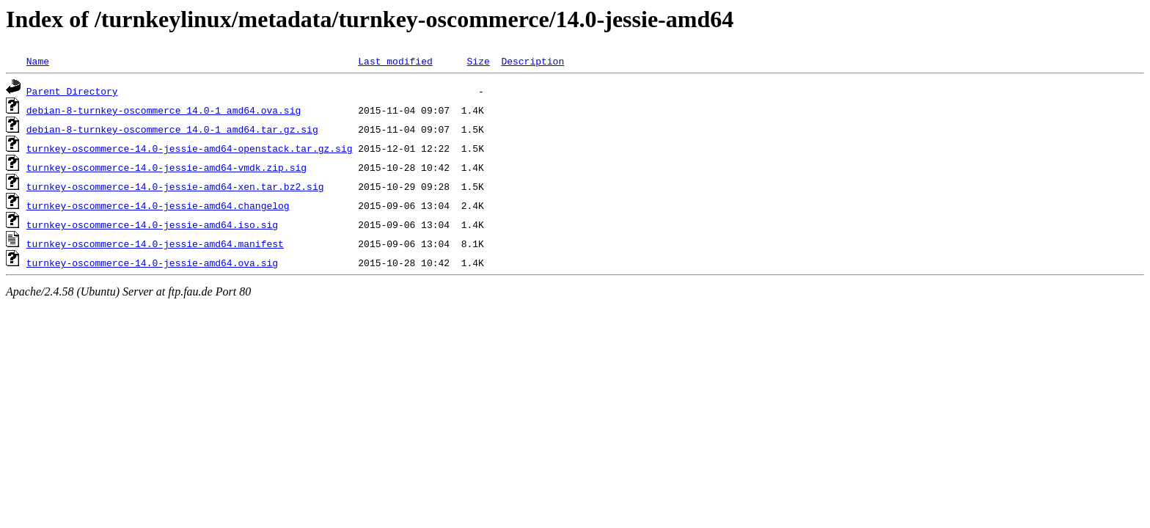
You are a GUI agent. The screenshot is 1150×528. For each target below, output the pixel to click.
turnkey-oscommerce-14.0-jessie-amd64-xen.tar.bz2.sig (175, 186)
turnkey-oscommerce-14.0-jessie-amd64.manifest (155, 243)
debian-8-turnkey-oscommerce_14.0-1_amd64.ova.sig (163, 110)
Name (37, 60)
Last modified (395, 60)
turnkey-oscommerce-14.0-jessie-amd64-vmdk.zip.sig (166, 167)
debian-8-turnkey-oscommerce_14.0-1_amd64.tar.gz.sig (172, 129)
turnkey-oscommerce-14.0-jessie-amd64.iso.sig (152, 224)
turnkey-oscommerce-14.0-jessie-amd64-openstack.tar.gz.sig (189, 148)
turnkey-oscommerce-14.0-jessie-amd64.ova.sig (152, 262)
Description (532, 60)
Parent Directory (72, 91)
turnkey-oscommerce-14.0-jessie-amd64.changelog (158, 205)
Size (477, 60)
